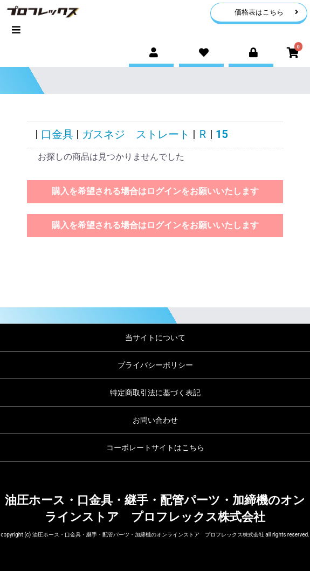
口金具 (57, 134)
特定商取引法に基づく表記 (155, 392)
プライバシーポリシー (155, 365)
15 (222, 134)
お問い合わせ (155, 420)
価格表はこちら (267, 12)
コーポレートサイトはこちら (155, 447)
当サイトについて (155, 337)
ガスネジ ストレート (136, 134)
